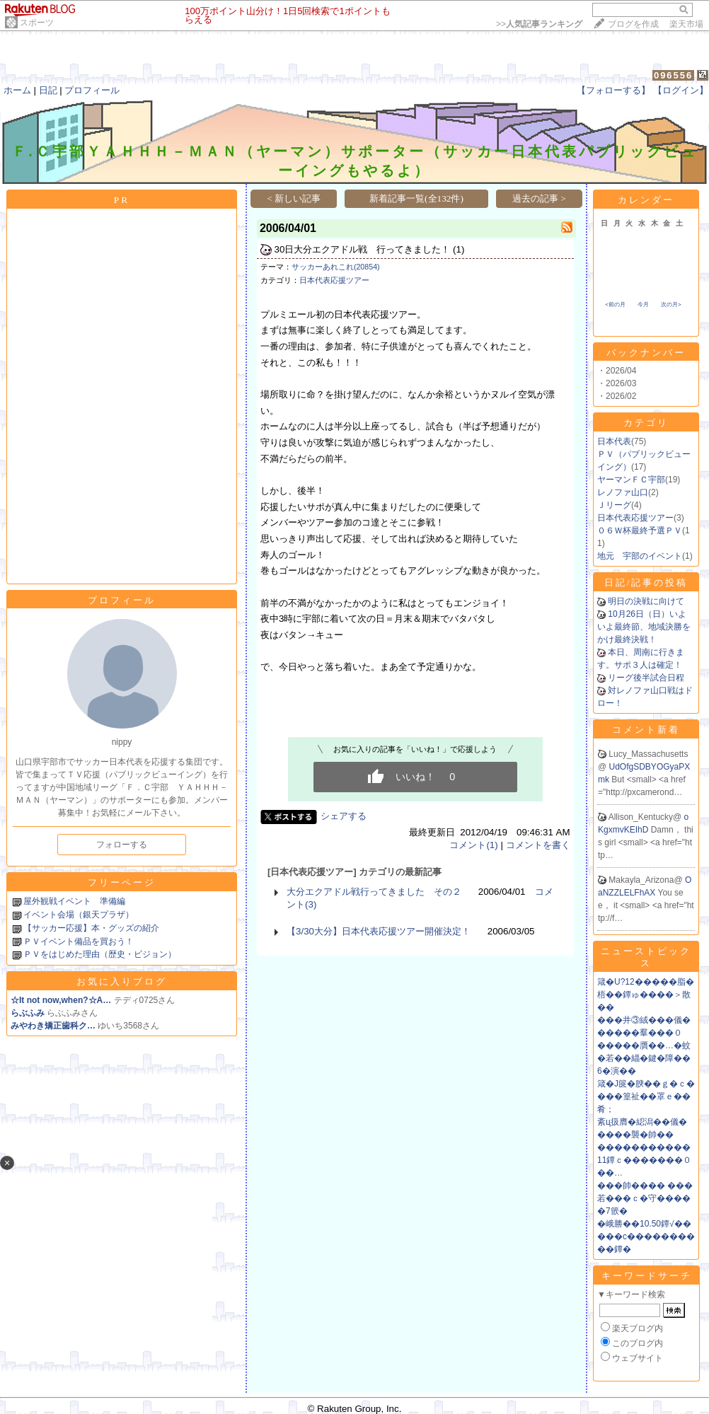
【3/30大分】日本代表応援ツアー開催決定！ (379, 931)
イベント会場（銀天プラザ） (78, 915)
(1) (458, 249)
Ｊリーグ (614, 505)
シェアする (344, 816)
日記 (48, 90)
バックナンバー (646, 352)
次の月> (671, 304)
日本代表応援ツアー (334, 280)
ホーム (17, 90)
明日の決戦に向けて (646, 601)
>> (539, 24)
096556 (673, 75)
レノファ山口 (622, 492)
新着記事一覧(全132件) (416, 198)
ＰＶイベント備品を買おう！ (78, 941)
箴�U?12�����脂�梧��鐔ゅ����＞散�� (645, 994)
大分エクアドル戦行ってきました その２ (374, 891)
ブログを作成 (633, 24)
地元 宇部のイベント (639, 556)
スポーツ (37, 23)
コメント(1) (473, 845)
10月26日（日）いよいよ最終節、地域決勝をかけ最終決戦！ (644, 626)
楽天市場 (686, 24)
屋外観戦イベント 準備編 (74, 901)
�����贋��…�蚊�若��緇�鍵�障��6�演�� (644, 1058)
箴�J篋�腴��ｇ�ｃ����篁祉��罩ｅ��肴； (646, 1096)
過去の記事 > (539, 198)
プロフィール (92, 90)
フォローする (121, 845)
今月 (643, 304)
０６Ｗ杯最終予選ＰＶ (639, 530)
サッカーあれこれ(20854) (336, 266)
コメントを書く (538, 845)
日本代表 (614, 441)
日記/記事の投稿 (646, 582)
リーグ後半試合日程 (646, 678)
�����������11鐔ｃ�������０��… (644, 1160)
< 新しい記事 (294, 198)
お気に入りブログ (121, 981)
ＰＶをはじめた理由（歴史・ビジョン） (99, 954)
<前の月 (615, 304)
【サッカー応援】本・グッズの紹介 (91, 928)
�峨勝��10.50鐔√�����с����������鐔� (646, 1236)
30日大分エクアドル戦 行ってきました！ (363, 249)
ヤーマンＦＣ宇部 (631, 480)
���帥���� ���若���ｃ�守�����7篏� (645, 1198)
